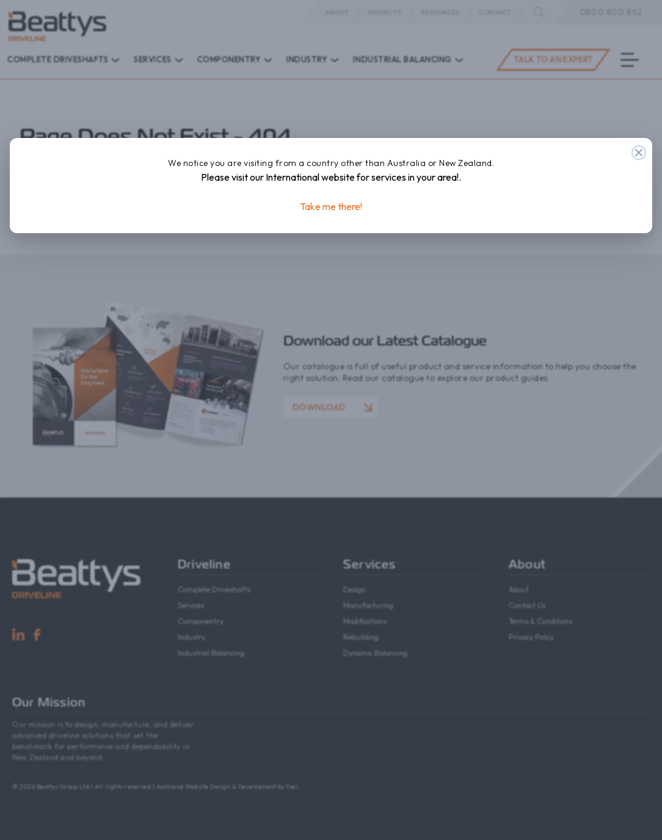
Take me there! (331, 206)
